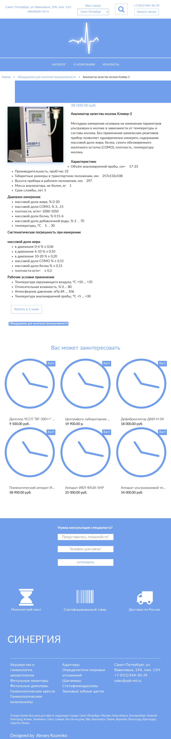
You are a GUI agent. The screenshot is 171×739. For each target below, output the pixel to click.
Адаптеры (71, 665)
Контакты (111, 64)
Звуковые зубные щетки (83, 691)
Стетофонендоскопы (80, 686)
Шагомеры (71, 681)
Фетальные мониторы (29, 681)
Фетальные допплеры (29, 686)
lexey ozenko (51, 735)
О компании (84, 64)
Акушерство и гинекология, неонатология (22, 670)
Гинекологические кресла (32, 691)
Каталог (59, 64)
